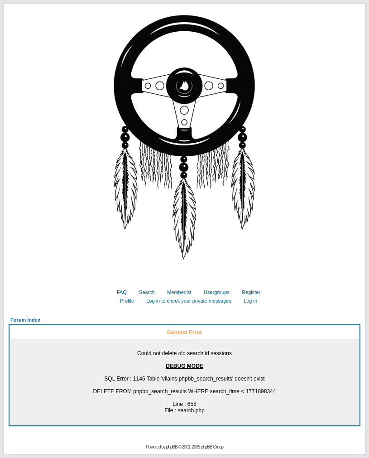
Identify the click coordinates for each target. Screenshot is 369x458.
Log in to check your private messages (185, 301)
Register (247, 292)
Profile (123, 301)
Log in (247, 301)
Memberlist (176, 292)
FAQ (118, 292)
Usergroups (213, 292)
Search (143, 292)
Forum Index (25, 320)
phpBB (171, 446)
